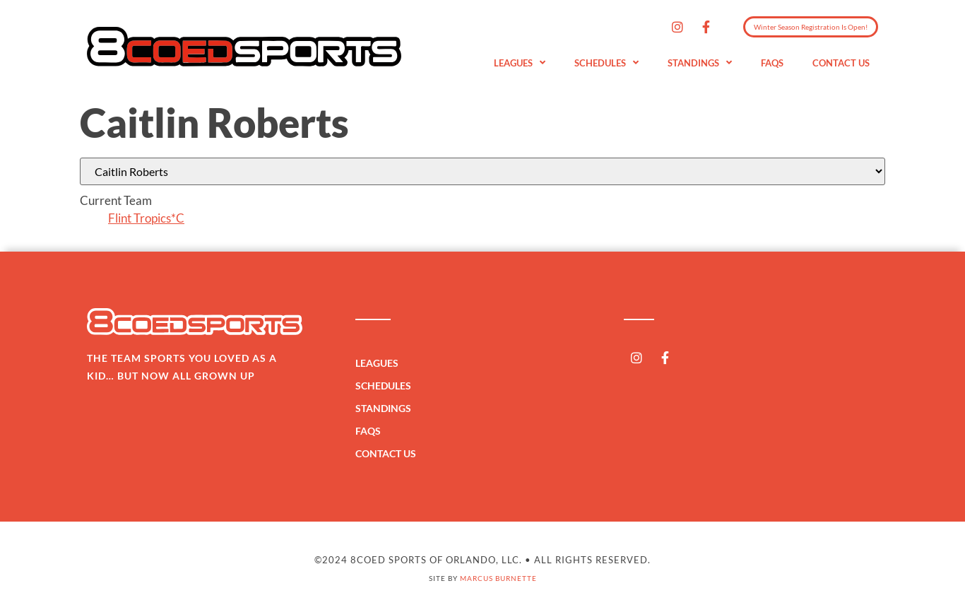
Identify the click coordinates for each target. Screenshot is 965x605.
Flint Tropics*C (146, 218)
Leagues (519, 63)
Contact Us (841, 63)
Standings (700, 63)
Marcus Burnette (498, 578)
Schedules (606, 63)
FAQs (772, 63)
